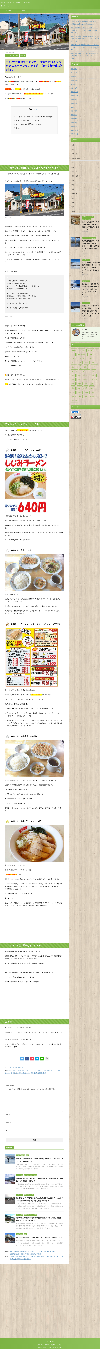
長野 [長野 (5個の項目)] (93, 392)
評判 (32, 1073)
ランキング (59, 1070)
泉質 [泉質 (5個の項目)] (86, 384)
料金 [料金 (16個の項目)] (79, 379)
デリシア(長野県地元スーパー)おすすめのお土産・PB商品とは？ (39, 1237)
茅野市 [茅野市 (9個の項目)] (85, 388)
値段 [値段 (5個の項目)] (73, 375)
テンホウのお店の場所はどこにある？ (28, 124)
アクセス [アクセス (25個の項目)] (91, 354)
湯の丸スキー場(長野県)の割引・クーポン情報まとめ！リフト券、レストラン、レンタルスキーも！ (85, 47)
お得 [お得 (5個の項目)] (97, 350)
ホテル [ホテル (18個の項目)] (87, 363)
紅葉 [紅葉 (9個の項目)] (79, 388)
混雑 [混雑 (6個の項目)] (91, 384)
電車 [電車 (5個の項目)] (80, 396)
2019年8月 (74, 103)
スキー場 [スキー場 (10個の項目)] (89, 358)
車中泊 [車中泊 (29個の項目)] (79, 392)
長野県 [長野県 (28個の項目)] (74, 396)
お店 (8, 1067)
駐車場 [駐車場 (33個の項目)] (92, 396)
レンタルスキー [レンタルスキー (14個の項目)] (84, 371)
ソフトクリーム (31, 1070)
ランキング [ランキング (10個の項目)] (75, 367)
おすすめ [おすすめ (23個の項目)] (81, 350)
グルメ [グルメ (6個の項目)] (82, 358)
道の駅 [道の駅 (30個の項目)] (87, 392)
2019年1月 (74, 126)
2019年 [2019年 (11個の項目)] (74, 350)
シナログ (5, 5)
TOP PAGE (8, 10)
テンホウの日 (46, 1070)
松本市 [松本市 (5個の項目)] (79, 384)
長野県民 (40, 1073)
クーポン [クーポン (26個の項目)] (74, 358)
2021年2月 (74, 69)
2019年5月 (74, 115)
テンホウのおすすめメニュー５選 (27, 120)
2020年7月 (74, 76)
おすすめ (9, 1070)
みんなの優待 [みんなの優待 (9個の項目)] (81, 354)
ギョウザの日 (22, 1070)
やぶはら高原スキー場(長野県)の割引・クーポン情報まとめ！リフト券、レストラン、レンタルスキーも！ (85, 39)
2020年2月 (74, 84)
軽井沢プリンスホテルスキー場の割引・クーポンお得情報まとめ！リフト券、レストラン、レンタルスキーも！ (85, 56)
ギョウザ (15, 1070)
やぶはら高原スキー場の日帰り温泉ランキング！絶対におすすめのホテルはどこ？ (84, 23)
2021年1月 (74, 73)
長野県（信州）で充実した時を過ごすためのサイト (50, 1272)
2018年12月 (74, 130)
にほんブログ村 (76, 420)
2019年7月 (74, 107)
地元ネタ (20, 1067)
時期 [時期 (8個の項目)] (73, 384)
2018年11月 (74, 134)
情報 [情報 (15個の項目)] (73, 379)
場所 (14, 1073)
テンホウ (38, 1070)
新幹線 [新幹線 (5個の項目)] (85, 379)
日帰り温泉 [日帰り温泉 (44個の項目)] (93, 379)
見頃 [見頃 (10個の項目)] (91, 388)
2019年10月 (74, 95)
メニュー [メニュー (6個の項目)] (94, 363)
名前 (8, 1114)
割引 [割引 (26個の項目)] (79, 375)
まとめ (17, 128)
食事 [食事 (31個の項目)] (86, 396)
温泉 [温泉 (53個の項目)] (73, 388)
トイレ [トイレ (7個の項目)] (74, 363)
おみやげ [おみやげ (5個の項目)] (90, 350)
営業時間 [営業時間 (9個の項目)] (92, 375)
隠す (37, 109)
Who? (23, 10)
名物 (16, 1067)
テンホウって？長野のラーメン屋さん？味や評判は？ (34, 117)
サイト (8, 1130)
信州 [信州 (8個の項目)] (93, 371)
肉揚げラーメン (25, 1073)
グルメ (12, 1067)
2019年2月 (74, 122)
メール (8, 1122)
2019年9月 (74, 99)
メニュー (53, 1070)
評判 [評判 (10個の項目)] (73, 392)
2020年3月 (74, 80)
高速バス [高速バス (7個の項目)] (74, 400)
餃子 (44, 1073)
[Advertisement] (34, 149)
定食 (17, 1073)
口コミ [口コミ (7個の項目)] (85, 375)
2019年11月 (74, 92)
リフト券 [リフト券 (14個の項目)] (84, 367)
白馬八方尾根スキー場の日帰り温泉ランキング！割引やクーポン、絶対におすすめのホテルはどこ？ (85, 30)
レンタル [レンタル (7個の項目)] (74, 371)
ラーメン (7, 1073)
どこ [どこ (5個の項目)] (73, 354)
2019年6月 (74, 111)
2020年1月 (74, 88)
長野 (35, 1073)
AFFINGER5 (58, 1275)
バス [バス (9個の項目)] (80, 363)
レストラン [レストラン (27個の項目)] (93, 367)
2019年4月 (74, 118)
